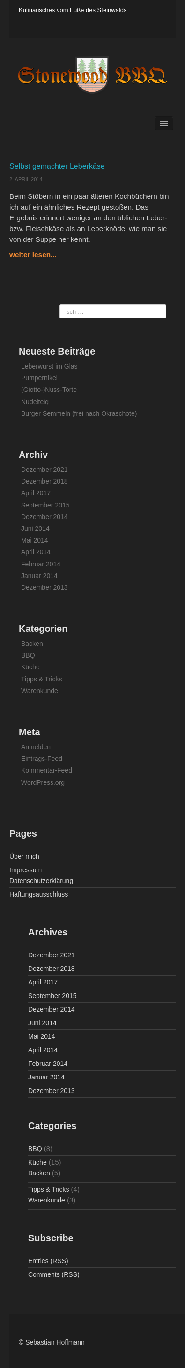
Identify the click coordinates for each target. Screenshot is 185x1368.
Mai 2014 (34, 540)
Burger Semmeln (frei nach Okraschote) (79, 413)
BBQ (28, 655)
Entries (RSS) (48, 1261)
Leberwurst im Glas (49, 366)
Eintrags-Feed (41, 758)
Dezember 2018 (44, 481)
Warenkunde (39, 691)
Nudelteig (35, 401)
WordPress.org (43, 782)
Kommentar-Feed (46, 770)
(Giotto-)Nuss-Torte (49, 389)
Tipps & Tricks (41, 679)
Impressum (25, 870)
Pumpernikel (39, 378)
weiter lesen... (33, 255)
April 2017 (36, 493)
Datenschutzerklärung (41, 880)
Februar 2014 (40, 564)
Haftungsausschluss (38, 894)
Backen (32, 643)
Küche (30, 667)
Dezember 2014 (44, 517)
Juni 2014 (35, 528)
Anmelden (36, 747)
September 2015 (45, 505)
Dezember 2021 (44, 469)
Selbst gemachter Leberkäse (57, 166)
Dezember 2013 (44, 587)
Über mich (24, 856)
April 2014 (36, 552)
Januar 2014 (39, 575)
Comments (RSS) (54, 1274)
